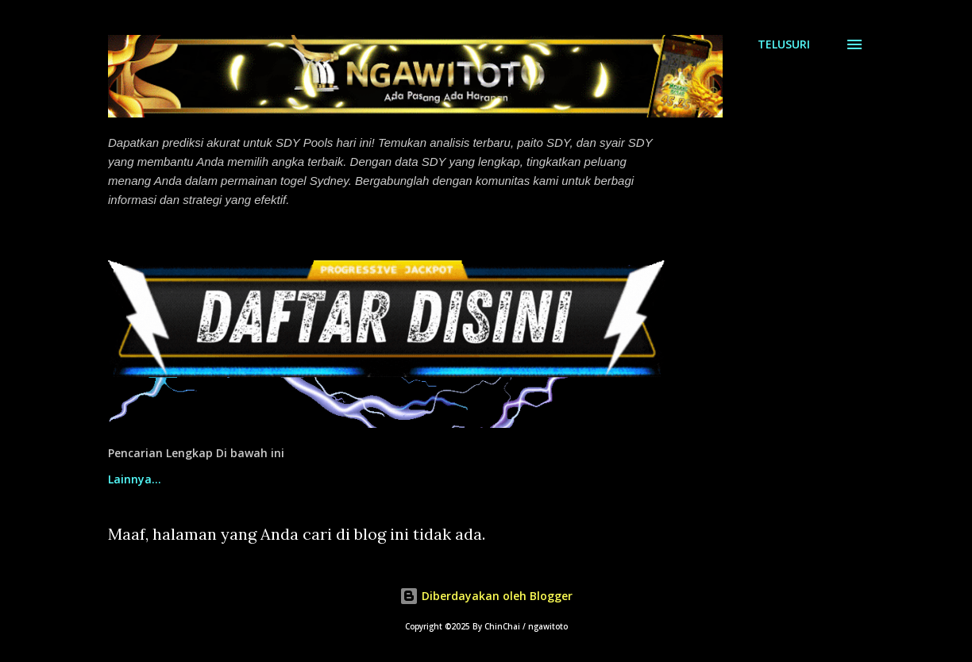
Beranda (131, 479)
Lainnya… (701, 479)
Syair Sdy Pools (455, 479)
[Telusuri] (784, 44)
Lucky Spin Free (586, 479)
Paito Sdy (228, 479)
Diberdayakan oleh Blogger (486, 595)
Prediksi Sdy (334, 479)
